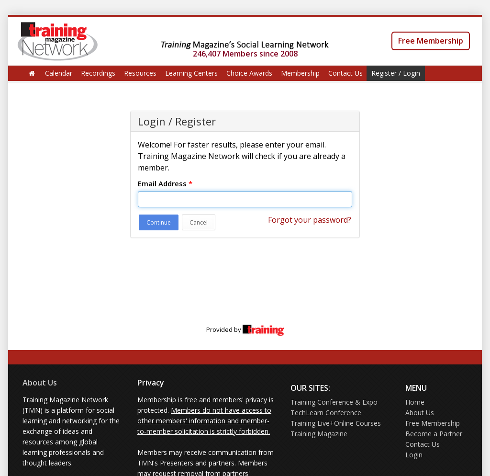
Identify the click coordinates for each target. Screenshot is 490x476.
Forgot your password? (309, 220)
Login (414, 454)
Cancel (198, 222)
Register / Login (395, 73)
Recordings (98, 73)
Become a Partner (433, 433)
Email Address (165, 183)
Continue (158, 222)
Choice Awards (249, 73)
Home (414, 402)
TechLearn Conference (325, 412)
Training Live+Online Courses (335, 423)
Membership (300, 73)
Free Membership (430, 40)
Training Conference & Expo (334, 402)
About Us (39, 382)
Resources (140, 73)
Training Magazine (318, 433)
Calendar (58, 73)
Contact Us (345, 73)
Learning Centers (191, 73)
